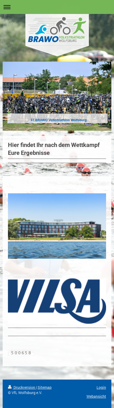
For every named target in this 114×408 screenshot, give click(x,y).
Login (101, 387)
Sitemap (45, 387)
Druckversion (22, 387)
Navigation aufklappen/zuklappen (57, 7)
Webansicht (96, 396)
